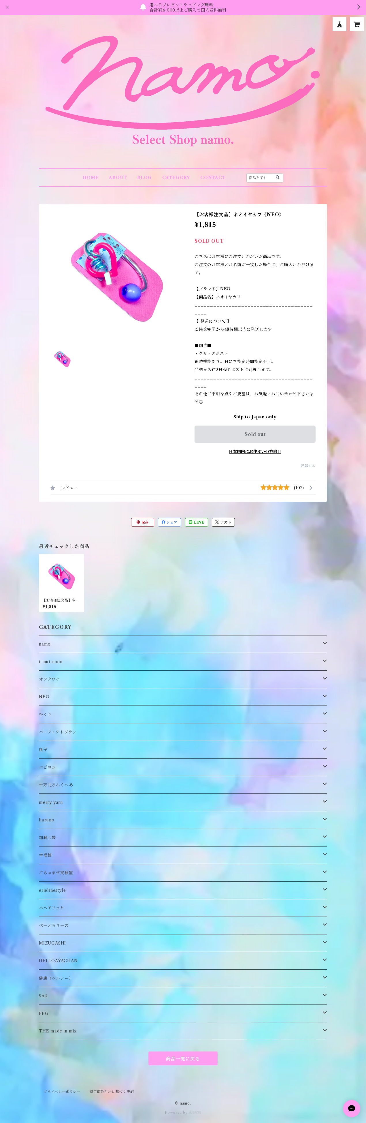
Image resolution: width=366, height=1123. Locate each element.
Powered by (183, 1112)
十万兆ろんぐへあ (56, 784)
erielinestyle (52, 890)
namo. (45, 644)
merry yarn (51, 802)
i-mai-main (51, 661)
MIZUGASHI (52, 943)
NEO (44, 696)
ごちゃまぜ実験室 (56, 872)
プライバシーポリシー (62, 1092)
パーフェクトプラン (58, 732)
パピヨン (47, 767)
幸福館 (45, 855)
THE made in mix (58, 1031)
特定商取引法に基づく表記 (112, 1092)
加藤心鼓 (47, 837)
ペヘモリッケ (51, 908)
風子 (43, 749)
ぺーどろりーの (54, 925)
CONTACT (213, 177)
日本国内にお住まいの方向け (255, 451)
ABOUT (118, 177)
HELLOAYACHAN (58, 960)
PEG (43, 1013)
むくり (45, 714)
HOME (91, 177)
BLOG (144, 177)
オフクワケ (49, 679)
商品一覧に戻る (183, 1059)
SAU (43, 995)
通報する (308, 466)
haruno (46, 820)
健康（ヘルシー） (56, 978)
